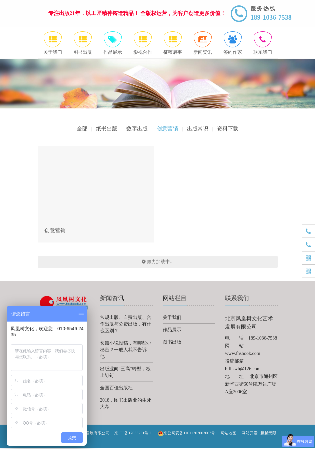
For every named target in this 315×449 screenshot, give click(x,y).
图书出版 (172, 343)
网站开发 (250, 434)
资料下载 (228, 130)
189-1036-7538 (271, 17)
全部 (81, 130)
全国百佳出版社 (116, 389)
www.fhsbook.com (242, 354)
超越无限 (268, 434)
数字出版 (137, 130)
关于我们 (172, 318)
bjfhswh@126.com (243, 370)
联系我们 (237, 299)
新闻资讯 (112, 299)
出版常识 (197, 130)
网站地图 (228, 434)
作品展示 (172, 331)
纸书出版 (106, 130)
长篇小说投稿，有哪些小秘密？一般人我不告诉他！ (125, 351)
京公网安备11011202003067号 (186, 434)
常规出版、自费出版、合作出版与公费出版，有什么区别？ (125, 325)
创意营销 (167, 130)
